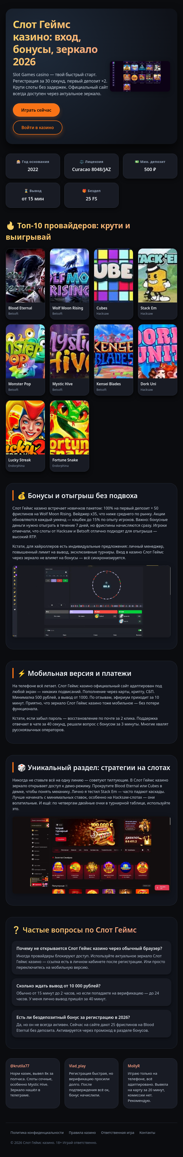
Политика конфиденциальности (37, 1132)
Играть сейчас (36, 110)
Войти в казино (37, 127)
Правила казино (82, 1132)
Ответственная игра (117, 1132)
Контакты (147, 1132)
